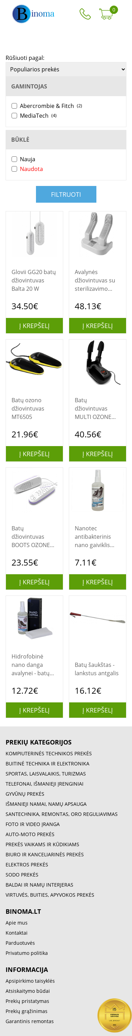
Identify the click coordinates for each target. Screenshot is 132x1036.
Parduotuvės (20, 943)
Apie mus (17, 922)
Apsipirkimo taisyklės (30, 980)
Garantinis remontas (30, 1021)
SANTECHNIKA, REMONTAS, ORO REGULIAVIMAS (62, 814)
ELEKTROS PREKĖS (27, 864)
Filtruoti (66, 194)
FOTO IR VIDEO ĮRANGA (33, 824)
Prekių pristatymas (27, 1001)
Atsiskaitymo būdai (28, 991)
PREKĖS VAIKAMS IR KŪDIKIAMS (42, 844)
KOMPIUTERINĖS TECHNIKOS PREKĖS (49, 753)
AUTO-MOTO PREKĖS (30, 834)
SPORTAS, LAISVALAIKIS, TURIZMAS (46, 773)
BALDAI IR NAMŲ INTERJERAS (39, 884)
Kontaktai (17, 932)
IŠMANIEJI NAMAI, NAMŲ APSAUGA (46, 804)
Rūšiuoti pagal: (25, 58)
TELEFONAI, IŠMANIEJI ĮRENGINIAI (44, 783)
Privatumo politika (27, 953)
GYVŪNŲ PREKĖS (25, 793)
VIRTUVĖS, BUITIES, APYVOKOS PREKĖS (50, 894)
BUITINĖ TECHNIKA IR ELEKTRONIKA (47, 763)
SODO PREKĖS (22, 874)
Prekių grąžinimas (26, 1011)
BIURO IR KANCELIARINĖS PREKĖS (45, 854)
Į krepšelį (34, 325)
